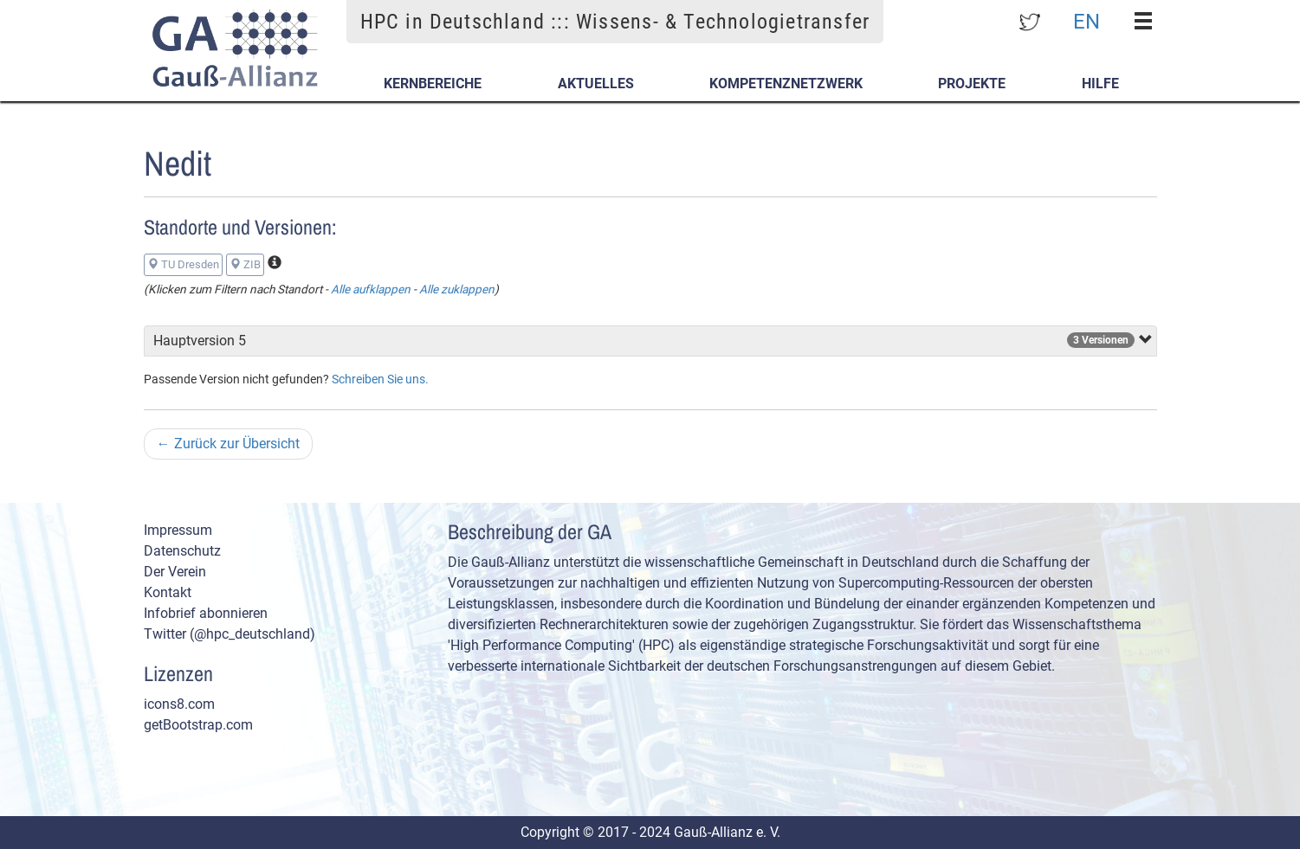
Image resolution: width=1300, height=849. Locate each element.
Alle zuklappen (457, 289)
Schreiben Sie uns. (380, 379)
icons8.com (179, 704)
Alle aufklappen (371, 289)
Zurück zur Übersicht (228, 443)
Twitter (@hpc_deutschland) (229, 634)
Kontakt (167, 592)
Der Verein (175, 571)
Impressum (178, 530)
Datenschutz (182, 551)
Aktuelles (596, 83)
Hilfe (1100, 83)
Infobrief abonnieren (206, 613)
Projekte (972, 83)
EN (1086, 21)
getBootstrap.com (198, 725)
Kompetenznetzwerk (786, 83)
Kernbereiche (433, 83)
